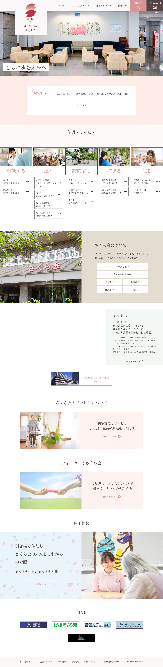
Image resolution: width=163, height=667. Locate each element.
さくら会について (27, 661)
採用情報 (75, 661)
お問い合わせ (89, 661)
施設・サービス (46, 661)
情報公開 (62, 661)
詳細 (126, 93)
